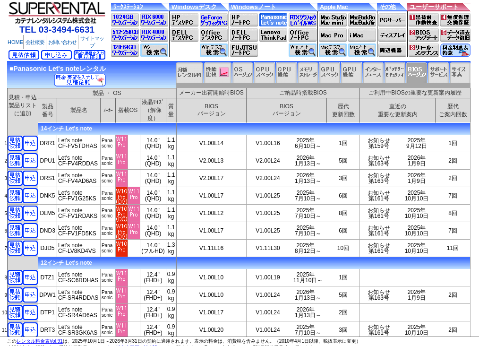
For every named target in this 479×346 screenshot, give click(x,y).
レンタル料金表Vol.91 (40, 341)
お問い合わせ (62, 42)
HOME (15, 42)
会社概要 (35, 42)
